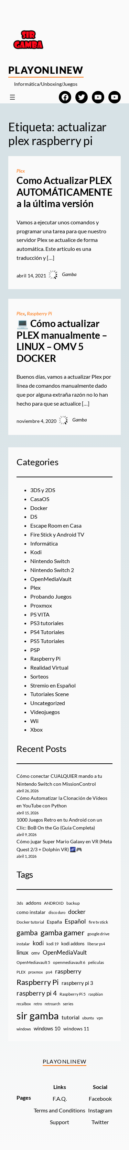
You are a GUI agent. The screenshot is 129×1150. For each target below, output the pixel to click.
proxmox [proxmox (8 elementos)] (35, 972)
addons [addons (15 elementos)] (33, 903)
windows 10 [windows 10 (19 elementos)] (47, 1028)
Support (59, 1122)
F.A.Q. (60, 1098)
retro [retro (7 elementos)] (38, 1003)
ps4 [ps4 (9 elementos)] (49, 972)
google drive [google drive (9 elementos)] (98, 933)
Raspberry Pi (39, 313)
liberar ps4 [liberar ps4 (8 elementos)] (96, 944)
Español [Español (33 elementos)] (75, 921)
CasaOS (39, 499)
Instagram (100, 1110)
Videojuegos (45, 712)
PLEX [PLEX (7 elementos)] (21, 972)
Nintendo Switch (50, 561)
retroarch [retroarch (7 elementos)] (52, 1003)
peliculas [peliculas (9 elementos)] (96, 962)
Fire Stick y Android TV (57, 534)
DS (33, 516)
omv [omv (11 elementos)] (35, 953)
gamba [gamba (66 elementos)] (27, 932)
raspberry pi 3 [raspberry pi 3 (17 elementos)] (77, 983)
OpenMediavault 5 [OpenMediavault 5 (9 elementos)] (33, 962)
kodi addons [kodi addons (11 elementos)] (73, 943)
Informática (44, 543)
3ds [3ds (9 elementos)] (20, 903)
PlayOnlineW (46, 70)
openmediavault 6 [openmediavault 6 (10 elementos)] (69, 962)
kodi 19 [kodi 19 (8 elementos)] (52, 944)
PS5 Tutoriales (47, 641)
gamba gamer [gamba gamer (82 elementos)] (63, 932)
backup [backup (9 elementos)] (73, 903)
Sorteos (39, 676)
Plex (21, 171)
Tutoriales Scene (49, 694)
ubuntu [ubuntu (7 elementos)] (88, 1018)
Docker (38, 508)
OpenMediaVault (51, 579)
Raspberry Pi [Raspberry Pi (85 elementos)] (38, 982)
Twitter (100, 1122)
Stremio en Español (53, 685)
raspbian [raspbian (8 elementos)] (95, 994)
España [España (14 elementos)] (54, 922)
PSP (35, 650)
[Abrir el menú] (12, 97)
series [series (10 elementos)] (68, 1003)
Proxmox (41, 605)
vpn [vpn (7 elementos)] (100, 1018)
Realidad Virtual (49, 667)
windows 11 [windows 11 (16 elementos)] (76, 1028)
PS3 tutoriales (47, 623)
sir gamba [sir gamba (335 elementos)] (38, 1015)
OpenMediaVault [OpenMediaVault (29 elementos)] (65, 952)
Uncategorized (47, 703)
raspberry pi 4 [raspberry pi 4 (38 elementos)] (37, 993)
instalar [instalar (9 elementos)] (23, 943)
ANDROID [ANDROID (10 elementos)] (54, 903)
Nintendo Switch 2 (52, 570)
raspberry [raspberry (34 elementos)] (68, 971)
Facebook (100, 1098)
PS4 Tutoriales (47, 632)
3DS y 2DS (42, 490)
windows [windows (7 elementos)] (24, 1029)
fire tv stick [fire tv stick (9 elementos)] (98, 922)
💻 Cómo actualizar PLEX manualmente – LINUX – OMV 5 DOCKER (62, 341)
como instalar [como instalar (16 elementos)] (31, 912)
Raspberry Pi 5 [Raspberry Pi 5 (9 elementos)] (73, 994)
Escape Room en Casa (56, 525)
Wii (34, 721)
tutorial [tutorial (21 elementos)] (70, 1017)
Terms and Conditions (59, 1110)
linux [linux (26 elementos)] (23, 952)
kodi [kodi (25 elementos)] (38, 943)
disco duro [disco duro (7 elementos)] (57, 912)
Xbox (36, 729)
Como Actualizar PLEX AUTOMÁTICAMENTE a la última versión (64, 192)
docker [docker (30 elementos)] (77, 911)
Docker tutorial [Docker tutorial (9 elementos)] (30, 922)
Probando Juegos (51, 596)
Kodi (36, 552)
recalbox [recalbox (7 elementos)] (24, 1003)
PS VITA (40, 614)
